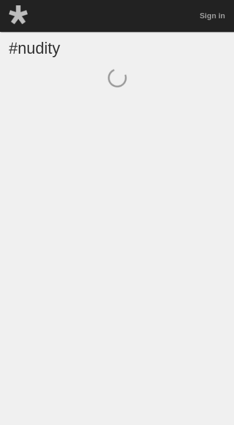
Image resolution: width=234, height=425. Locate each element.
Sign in (212, 15)
